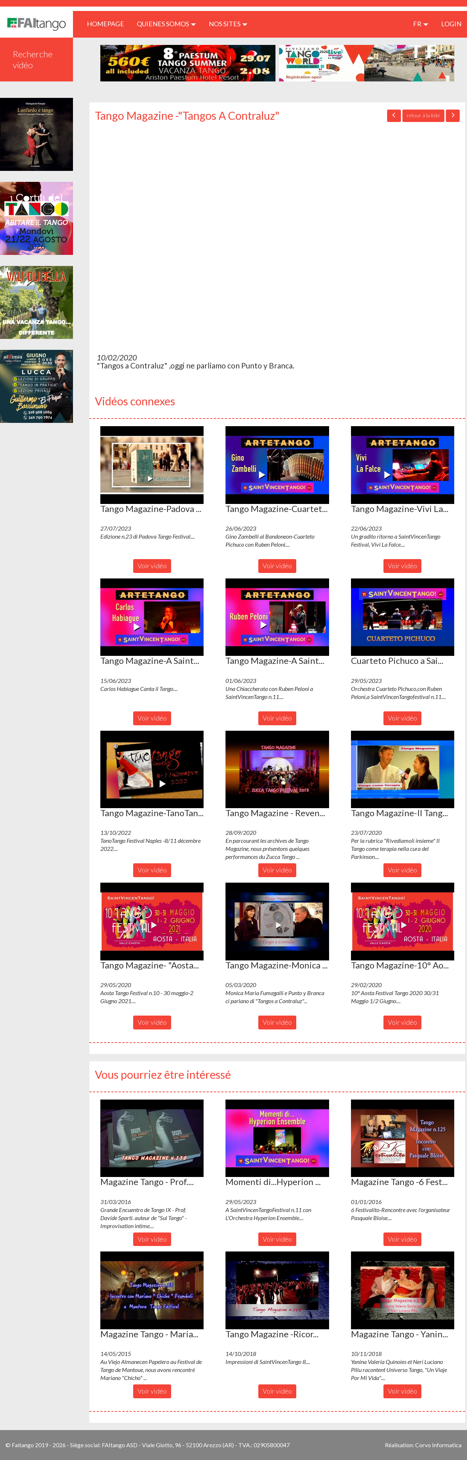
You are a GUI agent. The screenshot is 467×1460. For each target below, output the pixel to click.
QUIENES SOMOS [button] (166, 24)
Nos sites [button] (228, 24)
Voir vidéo (152, 566)
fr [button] (420, 24)
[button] (152, 465)
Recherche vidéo (33, 59)
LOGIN (451, 24)
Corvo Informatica (438, 1444)
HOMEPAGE (108, 23)
